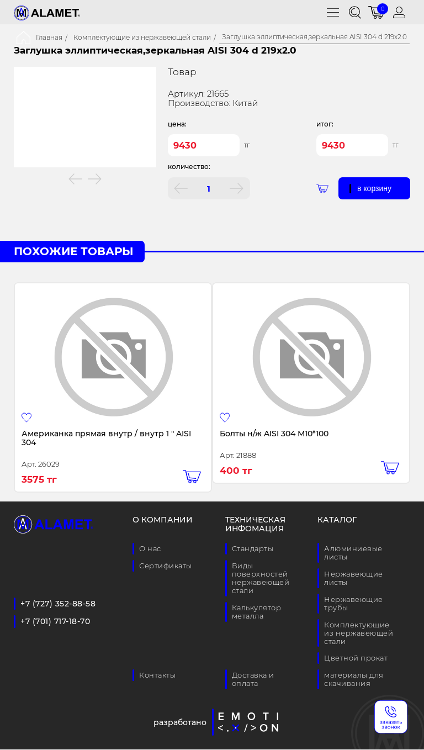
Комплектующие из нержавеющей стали (142, 37)
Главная (49, 37)
